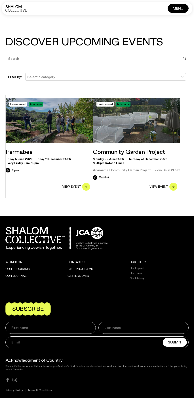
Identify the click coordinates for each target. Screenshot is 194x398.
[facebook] (7, 380)
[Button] (178, 8)
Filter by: (15, 77)
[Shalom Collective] (16, 8)
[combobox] (27, 76)
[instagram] (15, 380)
